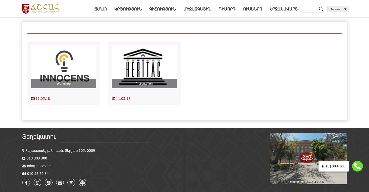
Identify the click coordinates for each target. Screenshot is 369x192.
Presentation (144, 83)
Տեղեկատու (39, 136)
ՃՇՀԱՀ (100, 8)
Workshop (64, 83)
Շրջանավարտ (284, 8)
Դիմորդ (227, 8)
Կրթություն (128, 8)
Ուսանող (252, 8)
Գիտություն (162, 8)
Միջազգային (197, 8)
